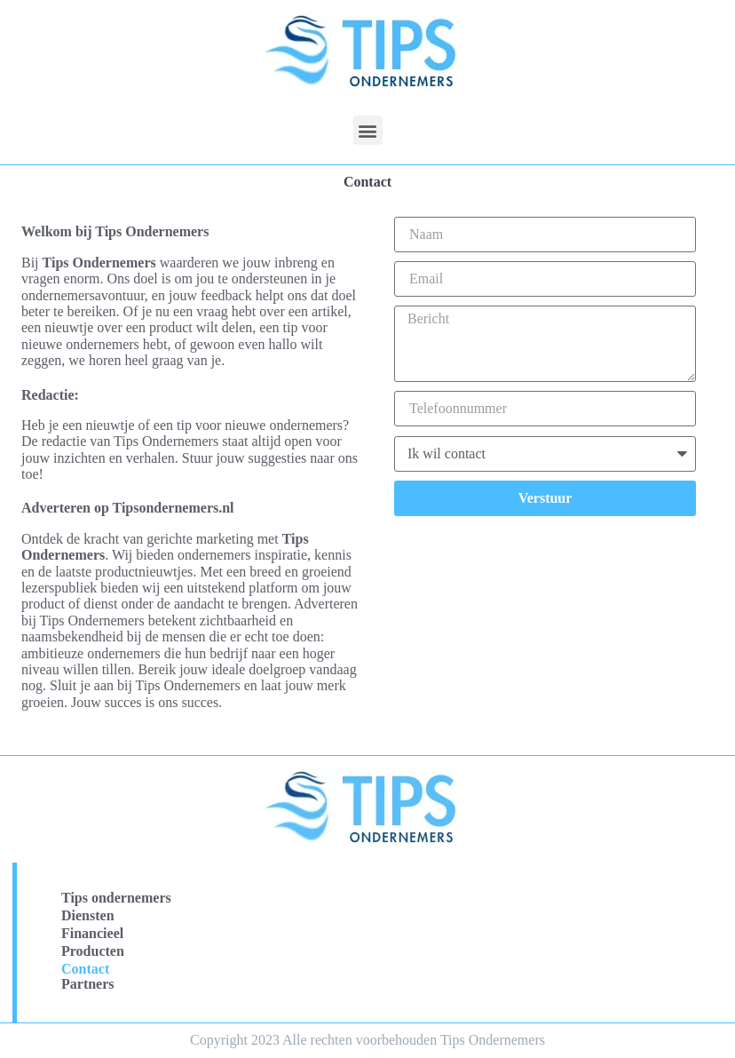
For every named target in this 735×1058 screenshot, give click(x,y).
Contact (85, 968)
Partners (88, 983)
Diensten (88, 915)
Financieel (92, 933)
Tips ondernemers (116, 897)
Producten (92, 951)
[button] (368, 130)
